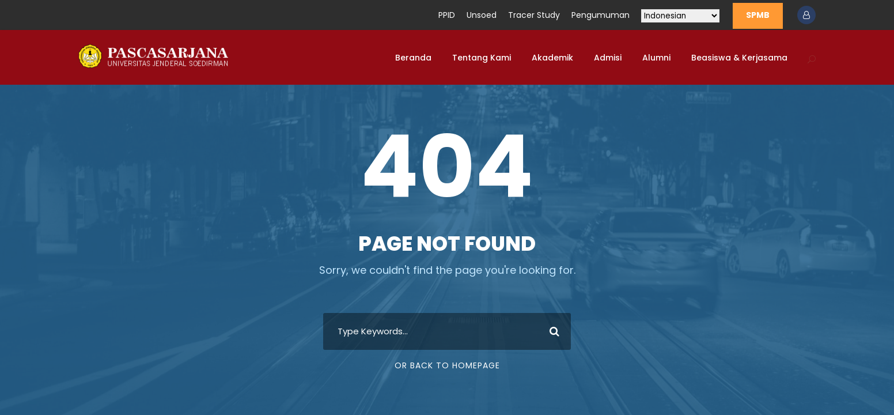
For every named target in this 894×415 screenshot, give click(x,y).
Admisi (608, 57)
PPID (446, 15)
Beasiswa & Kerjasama (739, 57)
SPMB (758, 15)
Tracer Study (534, 15)
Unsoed (482, 15)
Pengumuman (600, 15)
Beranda (413, 57)
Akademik (552, 57)
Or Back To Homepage (447, 365)
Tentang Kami (481, 57)
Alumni (656, 57)
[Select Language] (680, 15)
